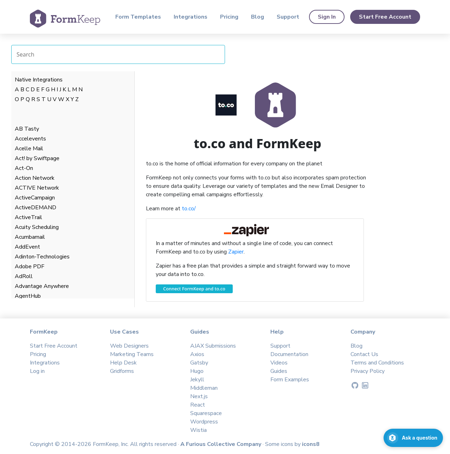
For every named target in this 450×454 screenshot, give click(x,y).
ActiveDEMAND (35, 207)
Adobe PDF (29, 266)
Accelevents (30, 139)
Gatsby (199, 363)
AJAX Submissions (213, 346)
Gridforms (122, 371)
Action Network (34, 178)
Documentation (289, 354)
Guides (278, 371)
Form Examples (289, 379)
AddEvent (27, 247)
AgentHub (28, 296)
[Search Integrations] (118, 54)
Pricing (229, 17)
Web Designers (129, 346)
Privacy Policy (368, 371)
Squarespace (206, 413)
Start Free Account (385, 17)
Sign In (327, 17)
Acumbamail (30, 237)
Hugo (197, 371)
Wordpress (204, 422)
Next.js (199, 396)
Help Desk (123, 363)
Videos (279, 363)
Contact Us (364, 354)
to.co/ (189, 208)
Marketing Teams (132, 354)
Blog (257, 17)
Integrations (190, 17)
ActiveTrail (28, 217)
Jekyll (197, 379)
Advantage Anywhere (42, 286)
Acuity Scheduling (37, 227)
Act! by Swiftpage (37, 158)
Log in (37, 371)
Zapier (236, 252)
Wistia (198, 430)
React (197, 405)
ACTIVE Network (37, 188)
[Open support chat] (413, 438)
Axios (197, 354)
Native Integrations (39, 80)
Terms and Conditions (377, 363)
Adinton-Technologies (42, 257)
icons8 (311, 444)
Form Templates (138, 17)
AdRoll (24, 276)
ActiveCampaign (35, 198)
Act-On (24, 168)
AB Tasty (27, 129)
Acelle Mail (29, 148)
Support (288, 17)
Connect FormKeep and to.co (194, 288)
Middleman (204, 388)
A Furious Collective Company (221, 444)
